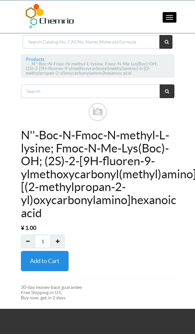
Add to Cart (44, 260)
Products (35, 59)
